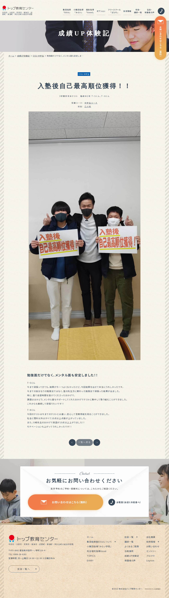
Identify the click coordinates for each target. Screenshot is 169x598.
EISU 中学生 (38, 55)
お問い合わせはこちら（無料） (160, 39)
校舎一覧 (129, 537)
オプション (101, 11)
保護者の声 (130, 560)
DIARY (90, 560)
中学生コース (91, 103)
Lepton (150, 560)
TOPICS (91, 555)
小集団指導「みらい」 (78, 11)
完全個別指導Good (96, 551)
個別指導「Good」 (90, 11)
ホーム (11, 55)
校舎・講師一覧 (138, 11)
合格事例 (129, 551)
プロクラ (150, 555)
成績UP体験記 (23, 55)
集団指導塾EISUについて (99, 541)
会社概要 (150, 537)
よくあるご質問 (132, 546)
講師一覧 (129, 541)
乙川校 (87, 106)
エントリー (151, 551)
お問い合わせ (152, 546)
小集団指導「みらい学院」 (99, 546)
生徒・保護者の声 (149, 11)
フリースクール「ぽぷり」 (114, 11)
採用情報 (127, 11)
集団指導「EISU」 (67, 11)
